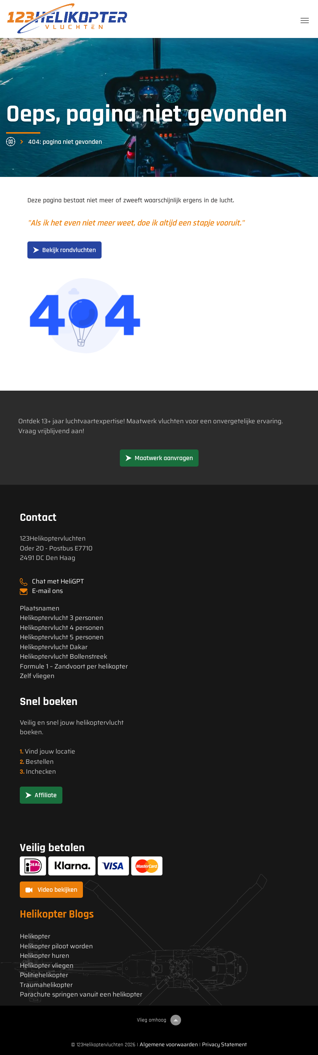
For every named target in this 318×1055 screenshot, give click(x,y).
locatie (65, 751)
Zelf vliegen (37, 676)
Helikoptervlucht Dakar (53, 647)
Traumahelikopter (46, 985)
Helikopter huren (44, 955)
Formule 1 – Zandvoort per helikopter (74, 666)
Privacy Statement (224, 1044)
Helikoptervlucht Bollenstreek (63, 656)
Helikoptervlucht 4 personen (61, 627)
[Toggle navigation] (304, 20)
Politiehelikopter (44, 975)
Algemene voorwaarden (169, 1044)
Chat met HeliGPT (58, 581)
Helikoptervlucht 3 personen (61, 618)
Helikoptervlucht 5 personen (61, 637)
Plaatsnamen (39, 608)
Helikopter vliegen (46, 965)
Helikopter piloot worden (56, 946)
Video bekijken (51, 889)
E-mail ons (47, 591)
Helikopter (35, 936)
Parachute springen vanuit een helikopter (81, 994)
